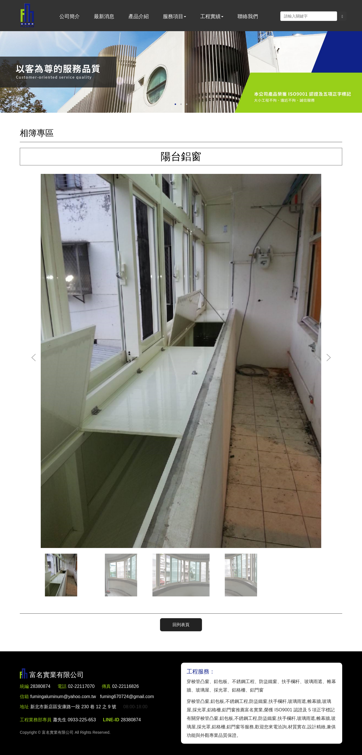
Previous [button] (33, 358)
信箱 (24, 696)
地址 (24, 706)
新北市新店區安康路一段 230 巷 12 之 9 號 (73, 706)
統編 (24, 686)
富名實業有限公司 (27, 15)
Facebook (274, 15)
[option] (181, 72)
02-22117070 (81, 686)
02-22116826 (125, 686)
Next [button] (328, 358)
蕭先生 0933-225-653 (74, 719)
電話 (61, 686)
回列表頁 (181, 624)
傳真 (106, 686)
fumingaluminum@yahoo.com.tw (92, 696)
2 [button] (181, 104)
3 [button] (186, 104)
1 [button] (175, 104)
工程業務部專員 (35, 719)
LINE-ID (111, 719)
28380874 (40, 686)
